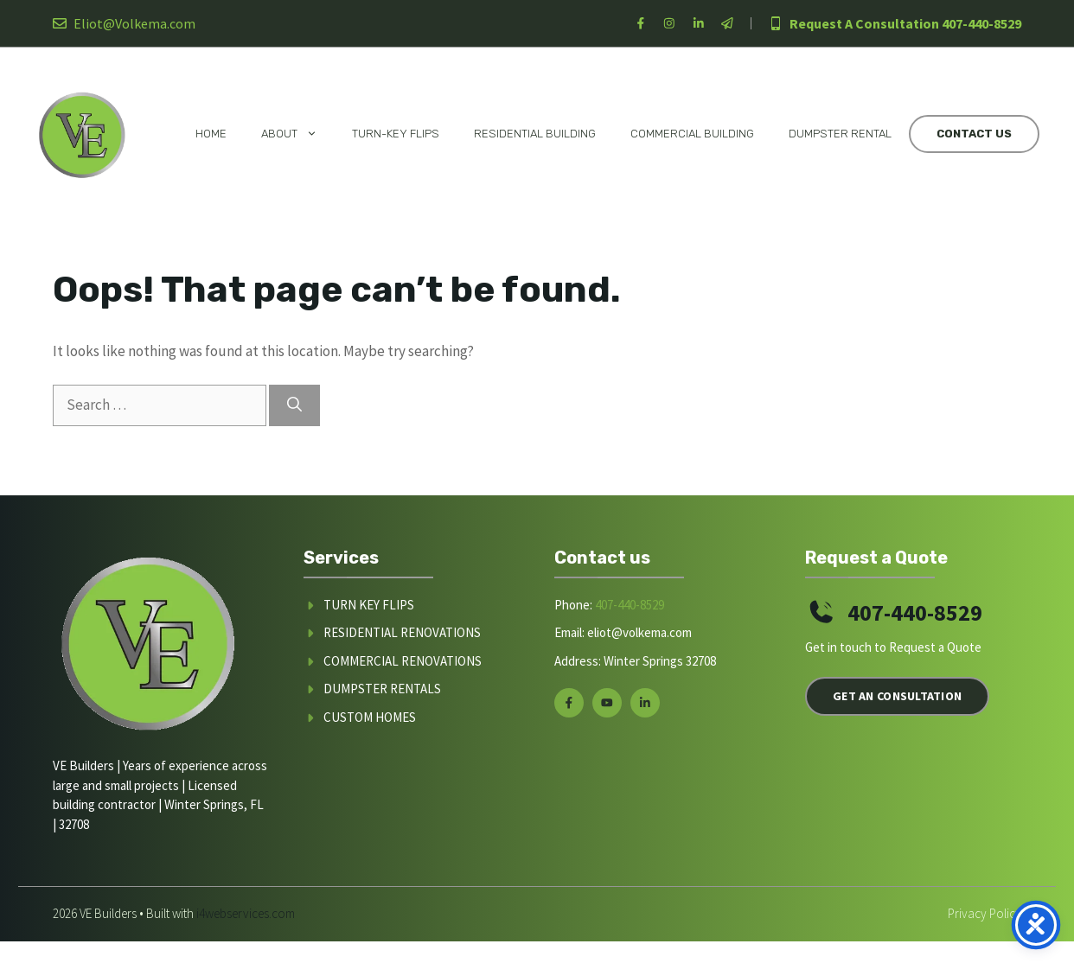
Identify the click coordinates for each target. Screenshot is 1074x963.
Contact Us (974, 133)
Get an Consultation (897, 696)
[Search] (294, 405)
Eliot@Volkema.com (134, 23)
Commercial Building (692, 133)
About (298, 134)
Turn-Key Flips (395, 133)
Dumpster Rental (840, 133)
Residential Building (535, 133)
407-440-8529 (981, 23)
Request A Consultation (864, 23)
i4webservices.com (245, 913)
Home (211, 133)
